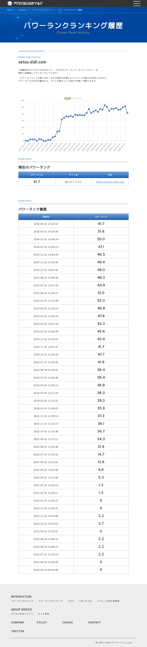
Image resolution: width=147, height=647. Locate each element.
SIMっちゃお (85, 600)
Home (10, 10)
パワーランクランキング (42, 10)
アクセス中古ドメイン (22, 613)
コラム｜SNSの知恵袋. (108, 600)
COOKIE (67, 622)
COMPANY (18, 622)
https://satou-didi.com (110, 182)
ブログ (71, 600)
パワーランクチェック (22, 600)
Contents (22, 10)
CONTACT (94, 622)
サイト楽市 (43, 613)
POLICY (42, 622)
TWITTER (17, 631)
